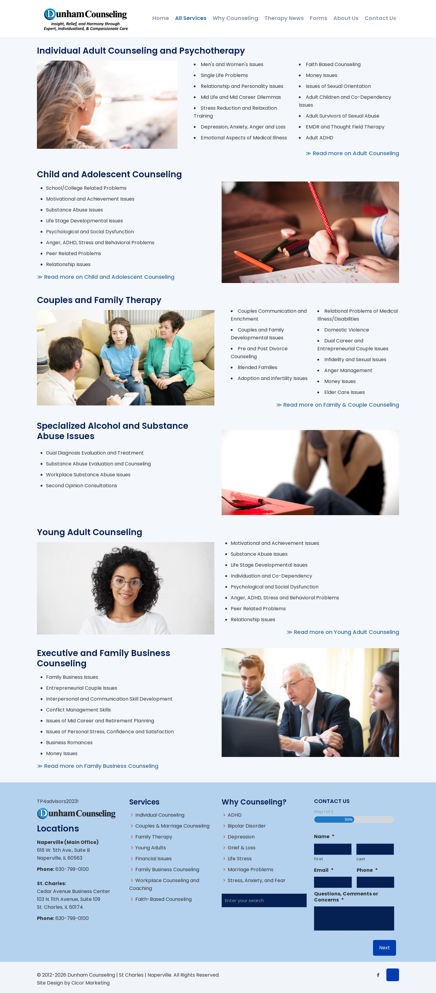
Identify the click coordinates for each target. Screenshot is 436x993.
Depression (241, 836)
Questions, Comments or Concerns (346, 897)
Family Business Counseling (167, 869)
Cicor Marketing (90, 982)
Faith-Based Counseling (163, 899)
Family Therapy (153, 836)
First (318, 859)
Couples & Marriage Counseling (172, 825)
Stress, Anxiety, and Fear (257, 880)
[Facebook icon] (378, 975)
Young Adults (150, 847)
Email (324, 870)
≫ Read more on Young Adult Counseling (343, 632)
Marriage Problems (250, 869)
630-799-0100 (72, 869)
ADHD (235, 814)
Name (324, 837)
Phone (367, 870)
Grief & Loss (242, 847)
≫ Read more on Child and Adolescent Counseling (105, 277)
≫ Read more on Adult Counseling (352, 153)
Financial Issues (153, 858)
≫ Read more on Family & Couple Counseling (337, 404)
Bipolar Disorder (247, 825)
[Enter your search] (264, 900)
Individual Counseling (159, 814)
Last (361, 859)
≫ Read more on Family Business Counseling (97, 766)
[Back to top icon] (392, 974)
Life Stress (240, 858)
